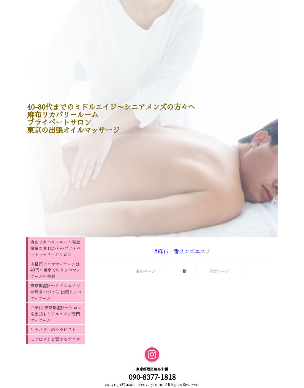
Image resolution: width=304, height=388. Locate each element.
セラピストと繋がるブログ (55, 339)
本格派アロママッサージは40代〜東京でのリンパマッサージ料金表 (55, 270)
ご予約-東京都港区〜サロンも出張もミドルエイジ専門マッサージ (56, 314)
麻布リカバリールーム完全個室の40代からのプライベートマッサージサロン (55, 248)
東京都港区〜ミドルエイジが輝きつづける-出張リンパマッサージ (55, 292)
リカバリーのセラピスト (53, 329)
